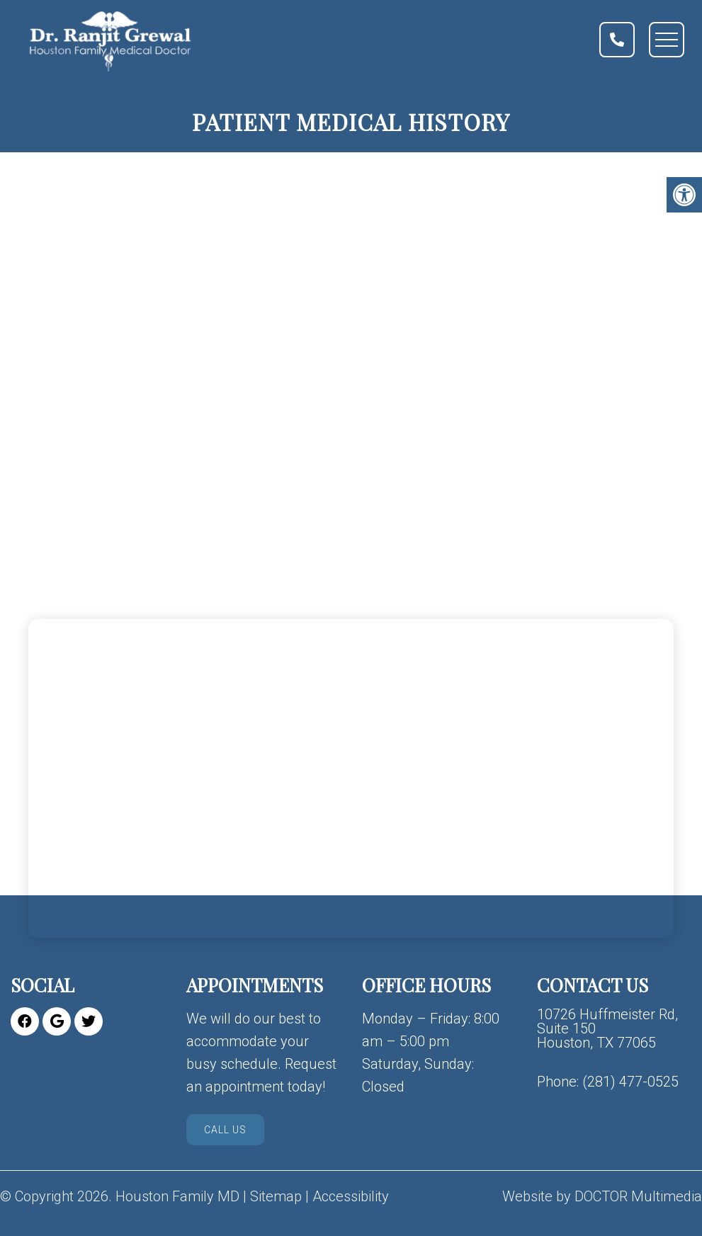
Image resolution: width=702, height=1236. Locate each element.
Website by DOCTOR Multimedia (602, 1196)
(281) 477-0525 (630, 1082)
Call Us (225, 1129)
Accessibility (350, 1196)
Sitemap (276, 1196)
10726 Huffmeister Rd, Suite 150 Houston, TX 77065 (607, 1028)
